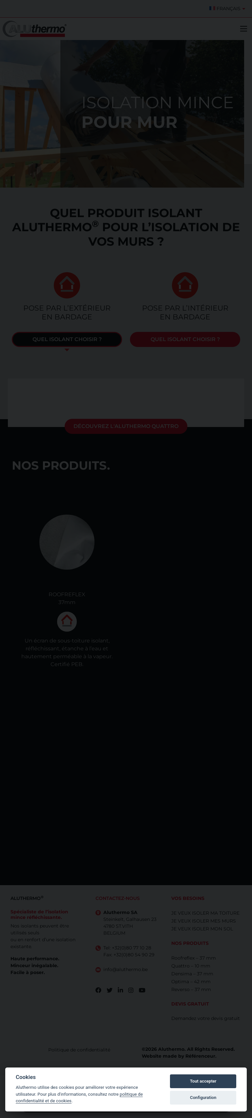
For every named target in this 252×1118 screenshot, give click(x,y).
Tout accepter (203, 1081)
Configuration (203, 1097)
